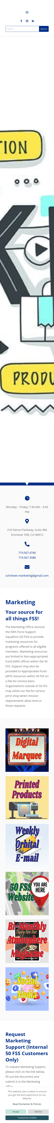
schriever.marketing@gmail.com (27, 575)
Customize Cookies (27, 1117)
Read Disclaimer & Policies (27, 1104)
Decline (38, 1111)
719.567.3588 (27, 558)
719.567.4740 (27, 553)
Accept (16, 1111)
